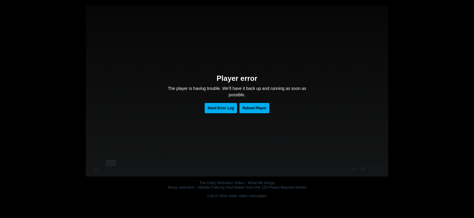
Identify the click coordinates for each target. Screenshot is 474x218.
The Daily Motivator (216, 182)
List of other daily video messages (237, 195)
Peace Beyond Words (287, 187)
